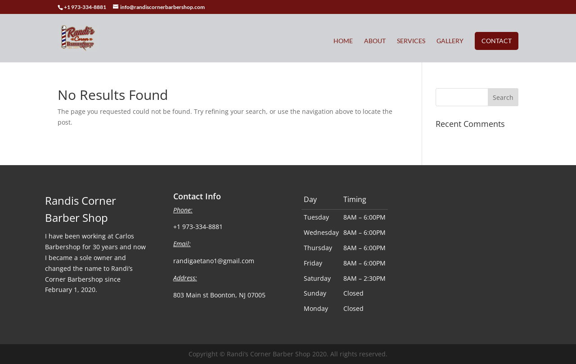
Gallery (450, 41)
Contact (497, 41)
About (375, 41)
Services (411, 41)
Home (343, 41)
